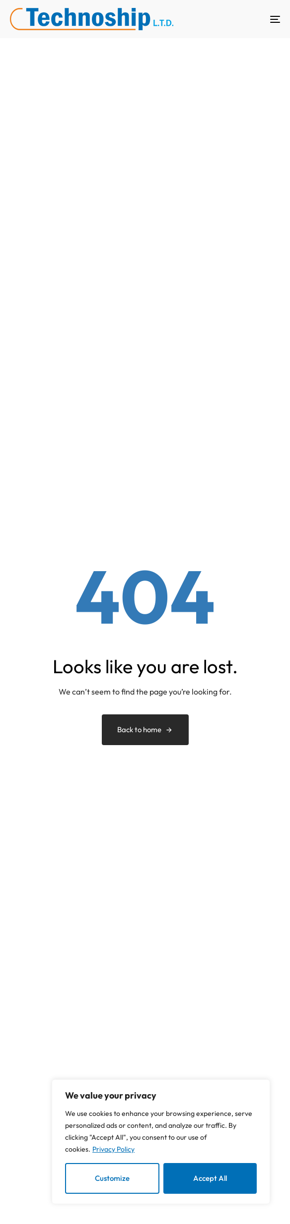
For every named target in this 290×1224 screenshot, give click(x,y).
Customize (112, 1178)
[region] (161, 1142)
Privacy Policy (113, 1149)
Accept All (210, 1178)
